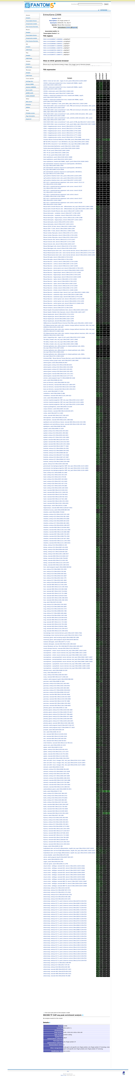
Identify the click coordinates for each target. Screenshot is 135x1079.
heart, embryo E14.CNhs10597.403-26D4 (55, 479)
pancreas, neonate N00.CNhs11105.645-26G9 (56, 694)
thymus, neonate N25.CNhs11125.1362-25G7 (56, 841)
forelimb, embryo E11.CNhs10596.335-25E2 (56, 448)
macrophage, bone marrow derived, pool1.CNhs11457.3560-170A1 (62, 633)
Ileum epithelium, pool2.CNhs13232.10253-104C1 (57, 159)
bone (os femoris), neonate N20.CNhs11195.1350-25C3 (59, 389)
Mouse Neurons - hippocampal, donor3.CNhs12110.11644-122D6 (62, 277)
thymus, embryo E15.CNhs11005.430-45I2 (55, 820)
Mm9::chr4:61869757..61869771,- (53, 54)
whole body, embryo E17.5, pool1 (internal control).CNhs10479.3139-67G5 (65, 901)
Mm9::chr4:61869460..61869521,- (53, 43)
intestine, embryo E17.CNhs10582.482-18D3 (56, 523)
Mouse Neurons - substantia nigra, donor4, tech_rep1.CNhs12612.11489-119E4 (66, 292)
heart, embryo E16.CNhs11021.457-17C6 (55, 483)
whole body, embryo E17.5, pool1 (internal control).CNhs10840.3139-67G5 (65, 925)
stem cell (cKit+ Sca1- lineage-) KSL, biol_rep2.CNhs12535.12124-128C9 (64, 762)
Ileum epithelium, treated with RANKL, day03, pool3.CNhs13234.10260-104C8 (65, 161)
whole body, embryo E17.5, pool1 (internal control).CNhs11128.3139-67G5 (65, 949)
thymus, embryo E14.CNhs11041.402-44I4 (55, 817)
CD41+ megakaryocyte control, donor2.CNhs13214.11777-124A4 (62, 135)
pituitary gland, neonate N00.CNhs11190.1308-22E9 (58, 723)
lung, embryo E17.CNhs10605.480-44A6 (55, 613)
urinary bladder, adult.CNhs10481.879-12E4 (56, 855)
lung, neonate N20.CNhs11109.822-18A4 (55, 626)
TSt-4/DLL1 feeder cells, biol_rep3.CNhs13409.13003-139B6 (60, 344)
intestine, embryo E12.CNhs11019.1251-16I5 (56, 514)
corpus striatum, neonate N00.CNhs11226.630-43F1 (58, 411)
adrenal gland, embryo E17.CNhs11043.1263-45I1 (57, 369)
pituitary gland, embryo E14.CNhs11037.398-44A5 (57, 714)
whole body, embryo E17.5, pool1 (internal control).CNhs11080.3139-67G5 (65, 943)
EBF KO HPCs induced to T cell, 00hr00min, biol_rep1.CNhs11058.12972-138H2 (66, 141)
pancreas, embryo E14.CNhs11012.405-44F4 (56, 683)
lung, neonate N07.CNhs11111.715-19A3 (55, 622)
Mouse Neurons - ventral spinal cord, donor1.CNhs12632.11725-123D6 (63, 299)
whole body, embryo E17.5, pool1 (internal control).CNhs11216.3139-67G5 (65, 956)
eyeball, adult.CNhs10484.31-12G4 (53, 428)
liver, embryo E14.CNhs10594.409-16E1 (55, 573)
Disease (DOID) (30, 84)
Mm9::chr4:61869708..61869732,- (53, 50)
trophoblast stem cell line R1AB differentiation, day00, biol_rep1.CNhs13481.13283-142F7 (69, 850)
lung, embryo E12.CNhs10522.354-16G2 (55, 604)
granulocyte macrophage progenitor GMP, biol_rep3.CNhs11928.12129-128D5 (65, 470)
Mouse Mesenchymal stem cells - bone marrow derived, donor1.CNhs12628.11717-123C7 (69, 250)
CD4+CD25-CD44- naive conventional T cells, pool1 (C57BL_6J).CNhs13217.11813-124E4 (69, 122)
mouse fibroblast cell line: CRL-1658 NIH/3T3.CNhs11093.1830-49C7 (63, 646)
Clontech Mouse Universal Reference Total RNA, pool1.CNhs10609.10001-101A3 (66, 139)
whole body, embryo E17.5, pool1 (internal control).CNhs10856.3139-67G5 (65, 927)
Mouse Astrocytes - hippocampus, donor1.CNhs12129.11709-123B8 (62, 217)
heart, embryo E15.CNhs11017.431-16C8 (55, 481)
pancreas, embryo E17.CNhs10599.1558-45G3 (56, 690)
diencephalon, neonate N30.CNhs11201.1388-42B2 (58, 419)
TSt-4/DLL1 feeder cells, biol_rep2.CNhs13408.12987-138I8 (60, 341)
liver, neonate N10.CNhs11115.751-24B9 (55, 593)
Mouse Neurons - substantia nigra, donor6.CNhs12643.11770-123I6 (62, 296)
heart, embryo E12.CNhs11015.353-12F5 (55, 474)
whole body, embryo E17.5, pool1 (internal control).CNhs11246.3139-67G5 (65, 958)
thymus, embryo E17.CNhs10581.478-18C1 (55, 824)
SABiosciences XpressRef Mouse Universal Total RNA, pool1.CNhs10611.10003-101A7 (68, 323)
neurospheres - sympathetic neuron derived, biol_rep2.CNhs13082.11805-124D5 (66, 666)
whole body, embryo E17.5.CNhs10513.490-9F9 (57, 962)
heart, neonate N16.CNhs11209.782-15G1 (55, 496)
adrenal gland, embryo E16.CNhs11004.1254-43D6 (58, 367)
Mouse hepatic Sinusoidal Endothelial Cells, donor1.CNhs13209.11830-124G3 (65, 310)
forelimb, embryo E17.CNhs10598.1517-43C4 (56, 459)
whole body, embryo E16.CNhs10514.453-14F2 (57, 899)
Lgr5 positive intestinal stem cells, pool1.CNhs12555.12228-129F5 (62, 175)
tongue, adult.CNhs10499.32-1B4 (53, 846)
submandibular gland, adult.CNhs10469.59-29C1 (57, 789)
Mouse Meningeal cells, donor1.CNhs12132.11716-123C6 (59, 246)
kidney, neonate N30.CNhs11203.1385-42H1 (56, 565)
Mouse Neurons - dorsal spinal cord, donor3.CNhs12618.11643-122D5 (63, 270)
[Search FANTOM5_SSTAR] (90, 4)
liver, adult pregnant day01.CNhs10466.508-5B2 (57, 567)
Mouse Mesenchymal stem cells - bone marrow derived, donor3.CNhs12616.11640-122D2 (69, 255)
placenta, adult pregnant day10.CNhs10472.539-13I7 (58, 725)
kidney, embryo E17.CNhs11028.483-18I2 (55, 551)
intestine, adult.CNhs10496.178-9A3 (53, 512)
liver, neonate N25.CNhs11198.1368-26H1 (55, 598)
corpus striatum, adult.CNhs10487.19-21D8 (55, 408)
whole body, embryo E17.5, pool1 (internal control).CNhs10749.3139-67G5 (65, 923)
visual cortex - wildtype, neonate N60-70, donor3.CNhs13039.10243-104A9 (65, 885)
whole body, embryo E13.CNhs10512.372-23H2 (57, 892)
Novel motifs (29, 90)
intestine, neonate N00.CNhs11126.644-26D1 (56, 527)
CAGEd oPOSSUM (30, 95)
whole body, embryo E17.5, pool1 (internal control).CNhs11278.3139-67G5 (65, 960)
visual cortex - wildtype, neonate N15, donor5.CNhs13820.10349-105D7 (64, 872)
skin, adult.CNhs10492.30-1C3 (52, 732)
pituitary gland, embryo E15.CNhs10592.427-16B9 (57, 716)
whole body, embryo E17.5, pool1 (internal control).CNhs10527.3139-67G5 (65, 907)
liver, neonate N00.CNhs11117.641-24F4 (55, 584)
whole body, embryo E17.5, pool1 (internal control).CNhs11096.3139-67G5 (65, 945)
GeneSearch (74, 4)
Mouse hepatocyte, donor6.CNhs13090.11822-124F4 (58, 318)
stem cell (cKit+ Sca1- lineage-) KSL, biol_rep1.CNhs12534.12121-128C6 (64, 760)
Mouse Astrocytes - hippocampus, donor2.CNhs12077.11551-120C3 (62, 219)
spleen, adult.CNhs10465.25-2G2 (53, 747)
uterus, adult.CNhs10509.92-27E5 (53, 859)
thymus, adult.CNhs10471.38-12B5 (53, 815)
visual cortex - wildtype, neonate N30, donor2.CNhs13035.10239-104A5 (64, 877)
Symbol (54, 18)
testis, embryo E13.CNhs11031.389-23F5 (55, 793)
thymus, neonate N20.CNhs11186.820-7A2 (55, 839)
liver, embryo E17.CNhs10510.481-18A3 (55, 580)
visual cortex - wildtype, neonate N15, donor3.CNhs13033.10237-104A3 (64, 870)
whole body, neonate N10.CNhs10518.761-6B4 (56, 975)
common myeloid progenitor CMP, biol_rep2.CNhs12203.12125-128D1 (63, 402)
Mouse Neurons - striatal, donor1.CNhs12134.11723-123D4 (60, 285)
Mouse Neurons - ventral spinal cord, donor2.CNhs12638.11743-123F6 (63, 301)
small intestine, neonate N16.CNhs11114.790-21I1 (57, 743)
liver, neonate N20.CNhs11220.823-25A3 (55, 595)
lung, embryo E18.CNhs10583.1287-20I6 (55, 615)
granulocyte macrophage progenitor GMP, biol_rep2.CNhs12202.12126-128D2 (65, 468)
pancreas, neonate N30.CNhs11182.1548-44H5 (57, 705)
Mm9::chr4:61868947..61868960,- (53, 39)
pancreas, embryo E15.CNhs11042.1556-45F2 (56, 685)
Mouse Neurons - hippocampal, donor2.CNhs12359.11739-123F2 (62, 274)
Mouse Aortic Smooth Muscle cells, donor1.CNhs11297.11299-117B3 (63, 211)
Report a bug (63, 1075)
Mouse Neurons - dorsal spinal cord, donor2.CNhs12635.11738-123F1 (63, 268)
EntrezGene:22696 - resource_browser (39, 4)
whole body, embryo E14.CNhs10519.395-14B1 (57, 896)
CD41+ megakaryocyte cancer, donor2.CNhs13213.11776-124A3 (62, 128)
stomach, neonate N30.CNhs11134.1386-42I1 (56, 787)
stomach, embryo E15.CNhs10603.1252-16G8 (56, 771)
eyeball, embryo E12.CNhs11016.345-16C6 (55, 430)
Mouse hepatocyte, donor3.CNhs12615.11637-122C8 (58, 316)
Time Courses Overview (32, 26)
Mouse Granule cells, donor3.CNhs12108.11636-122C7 (59, 244)
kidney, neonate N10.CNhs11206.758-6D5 (55, 558)
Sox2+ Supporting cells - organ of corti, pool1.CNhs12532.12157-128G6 (64, 337)
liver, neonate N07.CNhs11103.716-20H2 (55, 591)
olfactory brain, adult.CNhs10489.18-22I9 (55, 670)
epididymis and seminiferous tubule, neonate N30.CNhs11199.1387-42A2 (64, 424)
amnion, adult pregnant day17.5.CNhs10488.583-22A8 (59, 378)
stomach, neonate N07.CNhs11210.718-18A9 (56, 782)
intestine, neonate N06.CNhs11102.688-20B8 (56, 532)
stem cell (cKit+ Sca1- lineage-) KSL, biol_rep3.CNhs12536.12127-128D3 (64, 765)
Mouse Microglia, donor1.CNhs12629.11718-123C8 (58, 257)
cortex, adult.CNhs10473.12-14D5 (53, 413)
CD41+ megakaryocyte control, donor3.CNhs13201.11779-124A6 (62, 137)
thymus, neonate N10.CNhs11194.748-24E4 (56, 837)
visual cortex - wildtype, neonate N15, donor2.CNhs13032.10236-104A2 (64, 868)
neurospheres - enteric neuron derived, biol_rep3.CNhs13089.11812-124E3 (65, 655)
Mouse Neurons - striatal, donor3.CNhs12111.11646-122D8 (60, 290)
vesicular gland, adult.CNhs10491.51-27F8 (55, 863)
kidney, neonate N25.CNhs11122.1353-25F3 (56, 562)
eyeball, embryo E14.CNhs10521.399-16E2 (55, 433)
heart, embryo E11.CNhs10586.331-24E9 (55, 472)
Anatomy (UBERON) (31, 87)
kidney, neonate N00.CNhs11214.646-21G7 (55, 556)
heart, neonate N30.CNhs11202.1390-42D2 (55, 503)
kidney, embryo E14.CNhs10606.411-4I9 (55, 545)
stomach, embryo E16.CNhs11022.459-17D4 (56, 773)
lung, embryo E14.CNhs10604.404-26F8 (55, 606)
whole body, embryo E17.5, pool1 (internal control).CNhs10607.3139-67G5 (65, 912)
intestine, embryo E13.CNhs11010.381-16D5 (56, 516)
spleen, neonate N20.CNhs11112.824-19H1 (55, 756)
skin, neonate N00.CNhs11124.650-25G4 (55, 734)
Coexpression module (31, 23)
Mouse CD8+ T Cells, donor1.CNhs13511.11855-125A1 (59, 230)
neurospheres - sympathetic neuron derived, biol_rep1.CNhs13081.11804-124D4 (66, 663)
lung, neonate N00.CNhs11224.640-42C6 (55, 617)
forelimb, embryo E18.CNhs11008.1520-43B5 (56, 461)
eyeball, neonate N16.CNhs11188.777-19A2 (56, 446)
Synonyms (53, 22)
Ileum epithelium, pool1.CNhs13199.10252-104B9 (57, 157)
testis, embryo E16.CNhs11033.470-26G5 (55, 797)
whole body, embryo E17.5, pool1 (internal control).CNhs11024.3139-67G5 (65, 934)
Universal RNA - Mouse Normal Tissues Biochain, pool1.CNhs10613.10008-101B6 (66, 358)
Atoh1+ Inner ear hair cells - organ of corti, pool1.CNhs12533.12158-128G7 (65, 81)
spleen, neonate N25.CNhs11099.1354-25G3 (56, 758)
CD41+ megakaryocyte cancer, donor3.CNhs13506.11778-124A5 (62, 130)
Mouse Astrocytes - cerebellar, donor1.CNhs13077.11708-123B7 (61, 213)
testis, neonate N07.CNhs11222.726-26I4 (55, 806)
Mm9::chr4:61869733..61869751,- (53, 52)
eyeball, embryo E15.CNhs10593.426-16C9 (55, 435)
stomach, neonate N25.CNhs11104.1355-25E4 (56, 784)
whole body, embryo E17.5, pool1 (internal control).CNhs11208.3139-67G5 (65, 954)
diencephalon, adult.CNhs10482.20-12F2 (55, 417)
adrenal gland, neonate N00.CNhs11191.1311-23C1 (58, 373)
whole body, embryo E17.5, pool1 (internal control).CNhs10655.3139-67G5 (65, 918)
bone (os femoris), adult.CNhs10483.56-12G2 (56, 382)
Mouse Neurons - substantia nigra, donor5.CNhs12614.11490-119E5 (63, 294)
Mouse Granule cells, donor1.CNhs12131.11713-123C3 (59, 239)
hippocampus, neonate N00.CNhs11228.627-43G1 (57, 507)
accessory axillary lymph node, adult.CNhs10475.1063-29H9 (60, 360)
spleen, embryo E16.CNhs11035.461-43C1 (55, 749)
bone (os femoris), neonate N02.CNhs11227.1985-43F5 (59, 384)
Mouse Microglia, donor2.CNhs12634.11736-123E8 (58, 259)
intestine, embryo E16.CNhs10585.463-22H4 (56, 521)
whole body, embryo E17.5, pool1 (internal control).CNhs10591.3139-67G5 (65, 910)
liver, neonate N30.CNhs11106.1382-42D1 (55, 600)
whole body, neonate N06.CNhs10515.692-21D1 (57, 973)
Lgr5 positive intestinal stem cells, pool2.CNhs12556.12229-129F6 (62, 178)
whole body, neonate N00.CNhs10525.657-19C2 (57, 969)
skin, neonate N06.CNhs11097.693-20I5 (54, 738)
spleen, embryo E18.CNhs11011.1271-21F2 (55, 751)
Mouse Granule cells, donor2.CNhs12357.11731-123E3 (59, 241)
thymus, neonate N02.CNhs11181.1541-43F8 (56, 828)
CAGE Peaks (29, 49)
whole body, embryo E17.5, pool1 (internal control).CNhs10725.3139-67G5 (65, 921)
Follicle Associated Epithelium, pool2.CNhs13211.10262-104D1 (61, 146)
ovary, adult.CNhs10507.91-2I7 (52, 672)
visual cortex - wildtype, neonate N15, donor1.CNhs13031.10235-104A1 (64, 866)
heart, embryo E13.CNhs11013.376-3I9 (54, 477)
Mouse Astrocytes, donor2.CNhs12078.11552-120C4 (58, 222)
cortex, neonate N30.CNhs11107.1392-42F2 (56, 415)
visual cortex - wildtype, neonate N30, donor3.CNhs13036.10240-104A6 (64, 879)
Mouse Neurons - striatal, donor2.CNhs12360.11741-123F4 (60, 288)
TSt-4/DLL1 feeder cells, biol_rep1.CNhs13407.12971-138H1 (60, 339)
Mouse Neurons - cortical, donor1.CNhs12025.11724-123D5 (60, 261)
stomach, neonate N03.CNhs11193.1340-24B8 (56, 780)
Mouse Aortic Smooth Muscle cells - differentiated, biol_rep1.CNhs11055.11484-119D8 (68, 206)
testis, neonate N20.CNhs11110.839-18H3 (55, 811)
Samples (28, 17)
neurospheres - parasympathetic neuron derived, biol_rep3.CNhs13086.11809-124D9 (67, 661)
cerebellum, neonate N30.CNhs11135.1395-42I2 (57, 395)
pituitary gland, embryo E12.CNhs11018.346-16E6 (57, 710)
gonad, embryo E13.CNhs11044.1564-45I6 (55, 463)
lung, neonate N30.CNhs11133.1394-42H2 (55, 630)
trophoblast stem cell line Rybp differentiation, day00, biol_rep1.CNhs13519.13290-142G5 (69, 852)
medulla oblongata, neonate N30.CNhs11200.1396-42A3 (59, 644)
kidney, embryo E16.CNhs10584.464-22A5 (55, 549)
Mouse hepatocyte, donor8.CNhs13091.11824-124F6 (58, 321)
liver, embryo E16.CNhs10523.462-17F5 (55, 578)
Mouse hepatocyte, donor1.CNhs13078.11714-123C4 (58, 314)
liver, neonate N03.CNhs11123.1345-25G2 (55, 586)
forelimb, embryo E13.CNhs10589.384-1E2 (55, 452)
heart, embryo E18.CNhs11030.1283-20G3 (55, 488)
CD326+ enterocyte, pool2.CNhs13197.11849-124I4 (58, 93)
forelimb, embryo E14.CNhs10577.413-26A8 (56, 455)
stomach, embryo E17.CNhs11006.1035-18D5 (56, 775)
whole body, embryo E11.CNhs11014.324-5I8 (56, 888)
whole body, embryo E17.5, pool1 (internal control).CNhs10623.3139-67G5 (65, 914)
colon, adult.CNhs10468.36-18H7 (53, 398)
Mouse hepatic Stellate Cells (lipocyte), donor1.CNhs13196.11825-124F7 (64, 312)
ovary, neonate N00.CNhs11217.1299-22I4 (55, 677)
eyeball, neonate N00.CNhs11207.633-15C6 (56, 439)
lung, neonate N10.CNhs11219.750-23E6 (55, 624)
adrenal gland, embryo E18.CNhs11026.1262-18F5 (58, 371)
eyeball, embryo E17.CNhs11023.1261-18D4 (56, 437)
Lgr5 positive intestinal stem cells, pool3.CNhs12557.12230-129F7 (62, 180)
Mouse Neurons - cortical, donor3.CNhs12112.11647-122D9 (60, 266)
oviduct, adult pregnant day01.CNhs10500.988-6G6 (58, 679)
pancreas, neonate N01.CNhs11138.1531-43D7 (57, 696)
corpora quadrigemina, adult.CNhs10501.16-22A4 (57, 406)
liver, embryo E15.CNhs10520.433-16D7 (55, 575)
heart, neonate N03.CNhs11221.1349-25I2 (55, 492)
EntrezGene (103, 10)
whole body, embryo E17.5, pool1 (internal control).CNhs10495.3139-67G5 (65, 903)
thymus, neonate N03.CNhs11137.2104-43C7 (56, 830)
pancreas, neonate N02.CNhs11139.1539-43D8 (57, 699)
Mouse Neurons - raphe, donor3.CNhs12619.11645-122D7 (60, 283)
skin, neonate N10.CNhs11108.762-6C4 (54, 740)
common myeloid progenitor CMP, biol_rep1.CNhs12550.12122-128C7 (63, 400)
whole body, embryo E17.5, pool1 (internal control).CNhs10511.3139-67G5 (65, 905)
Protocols (28, 104)
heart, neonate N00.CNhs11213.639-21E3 (55, 490)
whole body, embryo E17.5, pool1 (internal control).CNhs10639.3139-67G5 (65, 916)
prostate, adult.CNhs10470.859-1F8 (53, 729)
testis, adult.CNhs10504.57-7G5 (52, 791)
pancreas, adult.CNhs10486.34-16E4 (54, 681)
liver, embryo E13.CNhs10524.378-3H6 (54, 571)
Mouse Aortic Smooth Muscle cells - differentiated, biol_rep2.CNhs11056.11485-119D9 (68, 208)
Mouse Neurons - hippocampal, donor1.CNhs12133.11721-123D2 (62, 272)
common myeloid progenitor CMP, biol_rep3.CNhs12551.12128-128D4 (63, 404)
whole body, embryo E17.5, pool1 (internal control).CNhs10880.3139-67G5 (65, 929)
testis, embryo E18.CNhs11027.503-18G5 (55, 802)
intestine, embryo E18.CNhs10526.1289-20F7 (56, 525)
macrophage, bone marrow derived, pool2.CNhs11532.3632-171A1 (62, 635)
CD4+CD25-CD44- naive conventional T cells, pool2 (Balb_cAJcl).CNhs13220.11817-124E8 (69, 124)
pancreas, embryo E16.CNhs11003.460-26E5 (56, 688)
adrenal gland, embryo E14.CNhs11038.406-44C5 (57, 365)
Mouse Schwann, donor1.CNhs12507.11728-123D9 (58, 305)
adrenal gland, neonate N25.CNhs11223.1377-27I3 (58, 376)
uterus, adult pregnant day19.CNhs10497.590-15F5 (58, 857)
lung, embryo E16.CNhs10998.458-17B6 (55, 611)
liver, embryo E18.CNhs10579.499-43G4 (55, 582)
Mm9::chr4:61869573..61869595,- (53, 45)
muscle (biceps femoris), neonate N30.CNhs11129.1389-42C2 (61, 648)
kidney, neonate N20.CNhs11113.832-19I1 (55, 560)
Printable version (30, 113)
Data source (29, 101)
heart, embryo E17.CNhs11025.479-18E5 (55, 485)
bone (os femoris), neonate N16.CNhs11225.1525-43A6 (59, 386)
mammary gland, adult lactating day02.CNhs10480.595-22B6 (61, 637)
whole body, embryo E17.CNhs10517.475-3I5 (56, 965)
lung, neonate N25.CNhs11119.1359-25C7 (55, 628)
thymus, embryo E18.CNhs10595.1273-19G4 (56, 826)
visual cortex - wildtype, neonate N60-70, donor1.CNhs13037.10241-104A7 (65, 881)
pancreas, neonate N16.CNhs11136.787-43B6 (56, 701)
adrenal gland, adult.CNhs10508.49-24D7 (55, 362)
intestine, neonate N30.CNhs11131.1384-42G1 (56, 543)
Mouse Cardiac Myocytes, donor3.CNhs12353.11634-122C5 (60, 237)
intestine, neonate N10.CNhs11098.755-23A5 (56, 536)
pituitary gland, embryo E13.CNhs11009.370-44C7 (58, 712)
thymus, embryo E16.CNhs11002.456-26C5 (55, 822)
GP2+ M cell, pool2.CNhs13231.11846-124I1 (56, 152)
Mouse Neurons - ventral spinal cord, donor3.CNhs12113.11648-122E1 (63, 303)
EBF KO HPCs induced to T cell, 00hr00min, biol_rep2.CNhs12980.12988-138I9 (65, 144)
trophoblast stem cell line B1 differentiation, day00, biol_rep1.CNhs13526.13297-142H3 (68, 848)
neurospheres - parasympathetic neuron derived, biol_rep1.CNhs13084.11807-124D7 (67, 657)
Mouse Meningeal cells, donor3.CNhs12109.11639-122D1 (59, 248)
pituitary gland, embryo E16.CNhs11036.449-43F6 (57, 718)
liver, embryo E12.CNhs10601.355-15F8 (55, 569)
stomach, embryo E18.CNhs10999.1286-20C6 (56, 778)
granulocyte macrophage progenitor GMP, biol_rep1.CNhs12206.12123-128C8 (65, 466)
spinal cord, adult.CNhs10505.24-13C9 (54, 745)
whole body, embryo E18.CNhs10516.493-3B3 (56, 967)
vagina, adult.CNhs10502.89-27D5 (53, 861)
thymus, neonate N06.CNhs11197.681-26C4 (56, 833)
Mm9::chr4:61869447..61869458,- (53, 41)
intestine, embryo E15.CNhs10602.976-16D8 (56, 518)
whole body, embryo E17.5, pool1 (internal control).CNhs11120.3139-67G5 (65, 947)
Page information (30, 116)
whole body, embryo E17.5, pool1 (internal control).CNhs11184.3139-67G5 (65, 951)
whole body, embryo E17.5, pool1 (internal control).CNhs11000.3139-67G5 (65, 932)
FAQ (68, 1071)
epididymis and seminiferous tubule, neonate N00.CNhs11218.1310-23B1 (64, 422)
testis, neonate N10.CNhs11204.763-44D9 (55, 808)
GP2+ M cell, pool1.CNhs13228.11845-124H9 (56, 150)
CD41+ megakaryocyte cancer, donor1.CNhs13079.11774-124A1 (62, 126)
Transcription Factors (31, 20)
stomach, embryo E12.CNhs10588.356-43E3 (56, 769)
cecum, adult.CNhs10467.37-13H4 (53, 391)
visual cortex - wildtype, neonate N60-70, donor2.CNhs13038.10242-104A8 (65, 883)
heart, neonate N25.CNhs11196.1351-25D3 (55, 501)
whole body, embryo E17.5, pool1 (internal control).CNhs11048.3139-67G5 (65, 938)
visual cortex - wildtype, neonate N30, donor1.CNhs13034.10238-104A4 (64, 874)
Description (53, 20)
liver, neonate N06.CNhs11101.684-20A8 (55, 589)
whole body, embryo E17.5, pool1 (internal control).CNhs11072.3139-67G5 (65, 940)
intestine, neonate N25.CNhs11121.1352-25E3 (56, 540)
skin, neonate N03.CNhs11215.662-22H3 (55, 736)
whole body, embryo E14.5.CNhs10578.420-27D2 (57, 894)
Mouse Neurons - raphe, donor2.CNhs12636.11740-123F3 (60, 281)
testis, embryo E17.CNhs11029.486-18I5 (55, 800)
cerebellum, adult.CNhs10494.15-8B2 (54, 393)
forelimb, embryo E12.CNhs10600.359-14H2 (56, 450)
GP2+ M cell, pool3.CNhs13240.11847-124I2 (56, 155)
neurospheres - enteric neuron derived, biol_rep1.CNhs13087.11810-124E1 (65, 650)
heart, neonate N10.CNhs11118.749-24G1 (55, 494)
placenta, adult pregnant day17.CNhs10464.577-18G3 (59, 727)
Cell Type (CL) (29, 81)
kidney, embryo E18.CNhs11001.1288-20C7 (56, 553)
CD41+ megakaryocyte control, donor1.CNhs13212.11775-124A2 (62, 133)
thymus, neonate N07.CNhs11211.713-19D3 (56, 835)
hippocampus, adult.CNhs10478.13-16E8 (55, 505)
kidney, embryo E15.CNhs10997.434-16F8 (55, 547)
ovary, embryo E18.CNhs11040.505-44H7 (55, 674)
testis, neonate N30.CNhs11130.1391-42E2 (55, 813)
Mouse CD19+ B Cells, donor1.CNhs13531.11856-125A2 (59, 226)
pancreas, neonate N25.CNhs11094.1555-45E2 (56, 703)
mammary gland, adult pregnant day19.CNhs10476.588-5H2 (60, 639)
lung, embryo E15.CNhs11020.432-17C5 (55, 608)
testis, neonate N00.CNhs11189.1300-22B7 (55, 804)
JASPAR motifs (29, 93)
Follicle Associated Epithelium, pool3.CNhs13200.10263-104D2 (61, 148)
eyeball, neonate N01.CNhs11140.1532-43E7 (56, 441)
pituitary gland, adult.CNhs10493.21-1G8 (55, 707)
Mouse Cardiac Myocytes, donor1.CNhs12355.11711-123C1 (60, 233)
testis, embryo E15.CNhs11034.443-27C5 (55, 795)
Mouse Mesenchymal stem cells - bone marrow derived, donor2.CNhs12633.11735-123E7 (69, 252)
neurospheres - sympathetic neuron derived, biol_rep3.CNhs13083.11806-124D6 (66, 668)
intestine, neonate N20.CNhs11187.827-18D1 (56, 538)
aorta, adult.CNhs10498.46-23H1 (52, 380)
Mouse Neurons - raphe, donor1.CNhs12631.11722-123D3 (60, 279)
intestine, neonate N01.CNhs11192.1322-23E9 (56, 529)
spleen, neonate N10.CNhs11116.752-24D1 (55, 754)
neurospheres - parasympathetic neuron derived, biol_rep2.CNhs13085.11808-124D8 (67, 659)
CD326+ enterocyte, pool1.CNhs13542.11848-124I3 (58, 91)
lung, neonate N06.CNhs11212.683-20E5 (55, 619)
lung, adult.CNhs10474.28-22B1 (52, 602)
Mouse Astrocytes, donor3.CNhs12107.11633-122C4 (58, 224)
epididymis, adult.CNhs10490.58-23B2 (54, 426)
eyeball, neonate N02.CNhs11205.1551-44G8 (56, 444)
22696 (68, 27)
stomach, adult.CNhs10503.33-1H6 (53, 767)
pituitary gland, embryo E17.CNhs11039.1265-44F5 (58, 721)
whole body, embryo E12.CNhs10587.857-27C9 (57, 890)
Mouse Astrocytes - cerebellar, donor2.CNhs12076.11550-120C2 (61, 215)
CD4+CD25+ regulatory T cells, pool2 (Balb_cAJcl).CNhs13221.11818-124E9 (65, 103)
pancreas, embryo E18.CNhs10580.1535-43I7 (56, 692)
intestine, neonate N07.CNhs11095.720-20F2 (56, 534)
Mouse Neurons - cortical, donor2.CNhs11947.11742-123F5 (60, 263)
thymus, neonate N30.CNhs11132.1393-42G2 (56, 844)
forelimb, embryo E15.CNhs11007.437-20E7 (56, 457)
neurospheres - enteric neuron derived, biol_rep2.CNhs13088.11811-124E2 (65, 652)
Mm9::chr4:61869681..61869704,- (53, 48)
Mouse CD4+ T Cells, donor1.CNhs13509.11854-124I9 (59, 228)
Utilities (28, 107)
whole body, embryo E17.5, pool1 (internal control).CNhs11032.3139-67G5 (65, 936)
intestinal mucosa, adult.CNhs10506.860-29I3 (56, 510)
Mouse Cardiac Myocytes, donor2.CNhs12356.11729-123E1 (60, 235)
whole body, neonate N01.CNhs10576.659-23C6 (57, 971)
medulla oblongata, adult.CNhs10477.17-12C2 (56, 641)
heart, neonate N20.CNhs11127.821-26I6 (55, 499)
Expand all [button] (28, 119)
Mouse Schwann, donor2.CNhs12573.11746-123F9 (58, 307)
